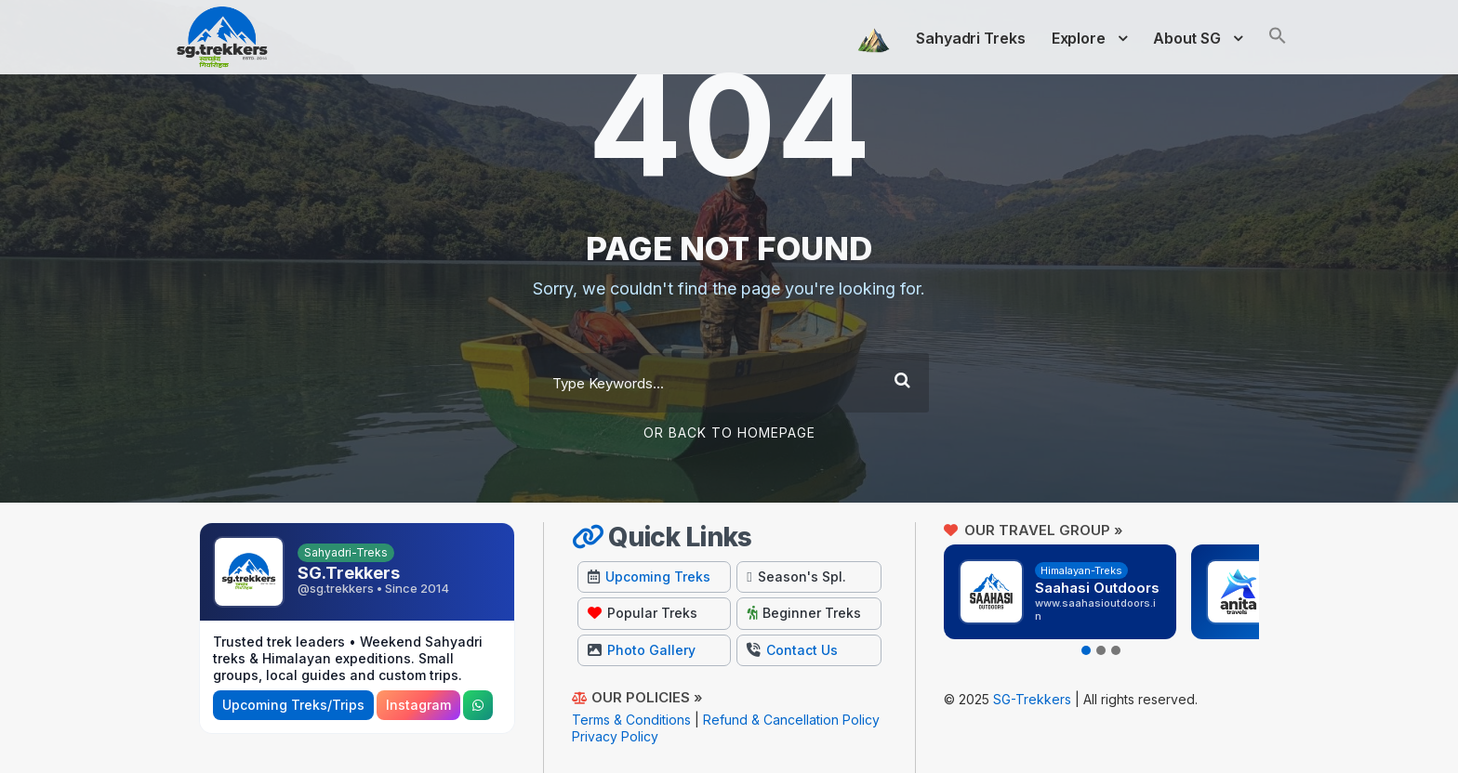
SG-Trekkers (1032, 699)
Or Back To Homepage (729, 432)
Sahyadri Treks (971, 38)
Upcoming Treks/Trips (293, 705)
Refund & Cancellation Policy (791, 719)
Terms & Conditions (631, 719)
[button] (1277, 47)
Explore (1079, 38)
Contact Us (792, 650)
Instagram (418, 705)
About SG (1187, 38)
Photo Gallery (642, 650)
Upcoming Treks (649, 576)
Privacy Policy (615, 736)
